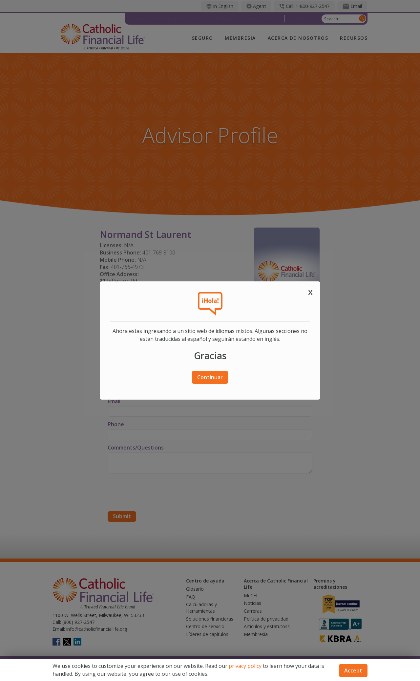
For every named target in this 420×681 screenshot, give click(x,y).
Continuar (210, 377)
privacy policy (245, 666)
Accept (353, 670)
